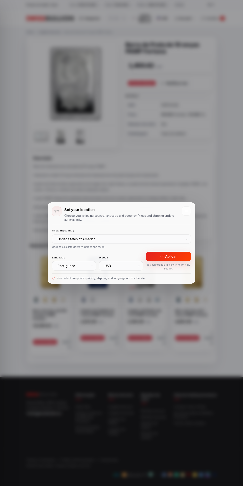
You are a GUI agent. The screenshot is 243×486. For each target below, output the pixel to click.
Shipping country (63, 230)
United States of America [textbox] (76, 239)
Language (58, 257)
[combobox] (121, 239)
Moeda (103, 257)
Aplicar (168, 256)
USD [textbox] (107, 266)
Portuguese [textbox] (66, 266)
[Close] (186, 211)
